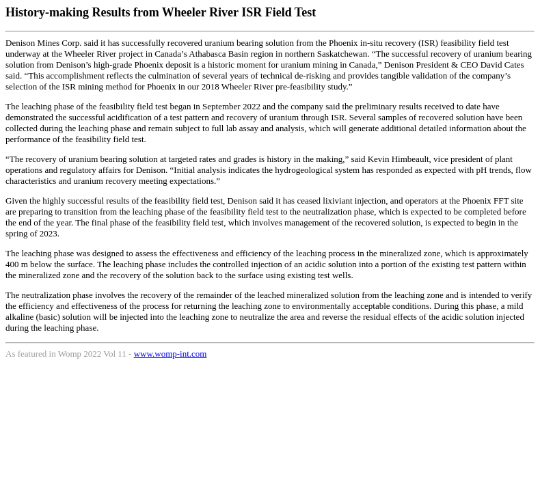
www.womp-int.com (170, 353)
